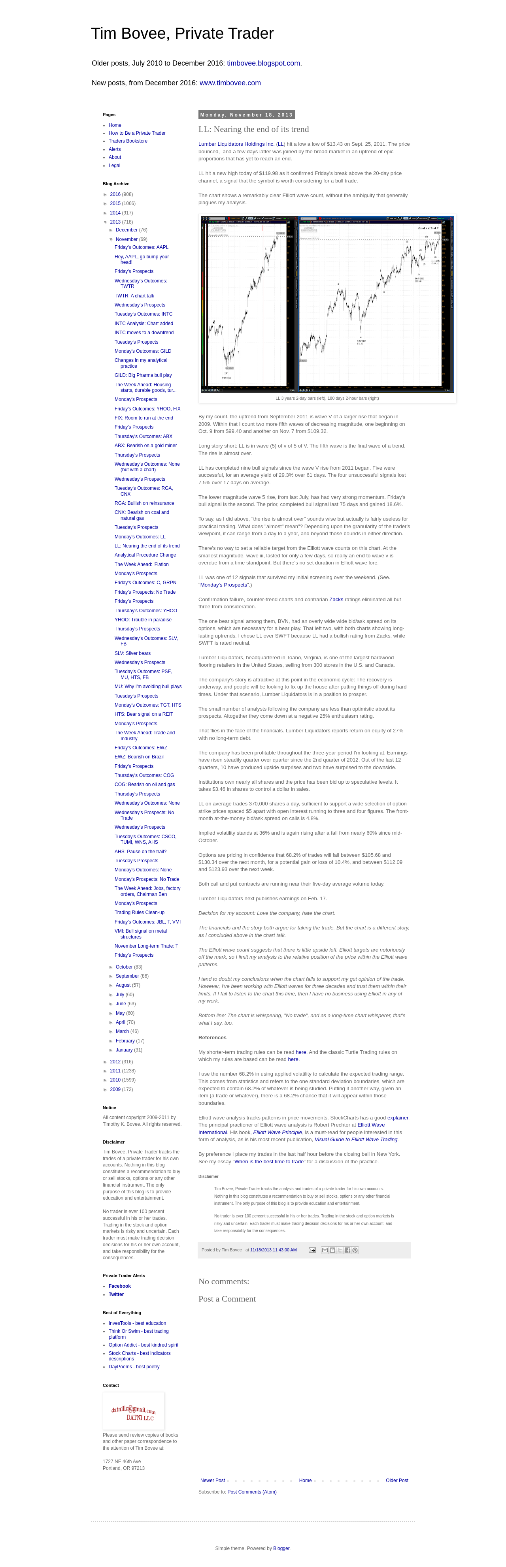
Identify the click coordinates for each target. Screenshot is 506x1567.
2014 (116, 213)
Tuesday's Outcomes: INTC (144, 314)
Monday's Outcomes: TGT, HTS (148, 705)
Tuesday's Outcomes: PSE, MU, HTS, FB (143, 674)
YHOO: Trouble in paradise (143, 620)
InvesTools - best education (137, 1323)
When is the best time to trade (269, 1161)
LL (281, 144)
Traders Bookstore (128, 141)
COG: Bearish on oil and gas (145, 784)
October (125, 967)
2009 (116, 1089)
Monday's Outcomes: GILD (143, 351)
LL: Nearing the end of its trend (147, 546)
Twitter (116, 1294)
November (127, 239)
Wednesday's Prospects (140, 305)
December (127, 230)
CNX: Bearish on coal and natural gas (142, 515)
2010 (116, 1080)
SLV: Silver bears (133, 653)
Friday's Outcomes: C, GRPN (145, 582)
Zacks (336, 599)
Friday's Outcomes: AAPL (141, 247)
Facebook (120, 1286)
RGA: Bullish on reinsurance (144, 503)
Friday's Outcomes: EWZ (141, 748)
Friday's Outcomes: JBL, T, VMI (148, 922)
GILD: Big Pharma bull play (143, 375)
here (301, 1052)
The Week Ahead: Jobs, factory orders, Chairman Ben (148, 891)
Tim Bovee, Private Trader (182, 33)
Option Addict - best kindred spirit (143, 1345)
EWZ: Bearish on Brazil (139, 757)
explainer (397, 1118)
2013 (116, 222)
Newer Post (212, 1480)
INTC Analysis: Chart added (144, 323)
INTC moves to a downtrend (144, 332)
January (125, 1050)
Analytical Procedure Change (145, 555)
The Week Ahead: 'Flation (142, 564)
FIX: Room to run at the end (144, 418)
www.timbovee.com (230, 83)
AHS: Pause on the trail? (140, 851)
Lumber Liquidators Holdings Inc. (236, 144)
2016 (116, 194)
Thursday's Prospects (137, 455)
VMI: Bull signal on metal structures (141, 933)
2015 (116, 203)
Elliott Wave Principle (277, 1132)
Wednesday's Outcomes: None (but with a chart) (147, 466)
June (121, 1003)
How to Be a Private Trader (137, 133)
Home (305, 1480)
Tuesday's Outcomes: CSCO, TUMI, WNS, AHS (146, 839)
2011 (116, 1071)
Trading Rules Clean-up (139, 912)
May (121, 1013)
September (128, 976)
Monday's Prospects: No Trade (147, 879)
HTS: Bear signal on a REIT (144, 714)
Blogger (281, 1548)
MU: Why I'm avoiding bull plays (148, 686)
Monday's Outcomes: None (143, 870)
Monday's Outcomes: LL (140, 537)
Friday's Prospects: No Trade (145, 592)
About (115, 157)
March (123, 1031)
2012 (116, 1062)
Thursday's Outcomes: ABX (143, 436)
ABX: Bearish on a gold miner (146, 445)
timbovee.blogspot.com (263, 63)
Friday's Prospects (134, 271)
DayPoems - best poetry (134, 1366)
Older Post (397, 1480)
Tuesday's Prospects (137, 342)
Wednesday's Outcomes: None (147, 803)
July (121, 994)
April (121, 1022)
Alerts (115, 149)
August (124, 985)
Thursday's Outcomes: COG (144, 775)
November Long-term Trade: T (146, 946)
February (126, 1041)
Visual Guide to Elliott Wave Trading (356, 1139)
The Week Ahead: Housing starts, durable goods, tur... (146, 387)
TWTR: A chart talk (134, 296)
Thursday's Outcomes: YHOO (146, 610)
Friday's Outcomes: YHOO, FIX (148, 409)
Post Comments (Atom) (252, 1492)
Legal (114, 165)
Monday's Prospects (223, 585)
